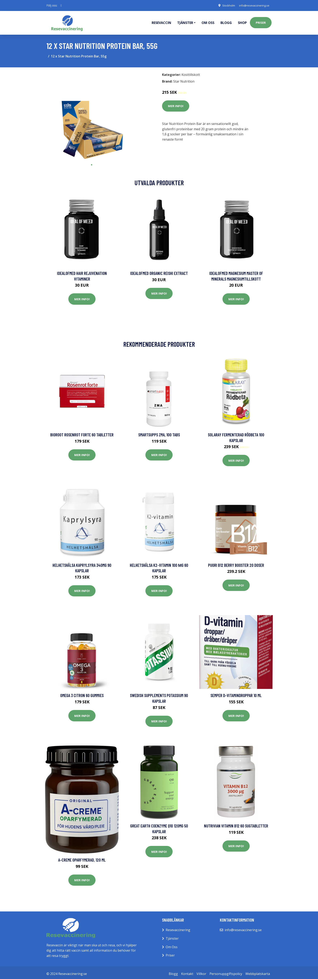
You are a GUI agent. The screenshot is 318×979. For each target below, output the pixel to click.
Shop (242, 21)
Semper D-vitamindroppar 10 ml (236, 693)
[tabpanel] (91, 113)
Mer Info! (175, 104)
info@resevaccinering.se (252, 5)
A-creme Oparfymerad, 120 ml (82, 857)
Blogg (226, 21)
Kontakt (187, 971)
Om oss (208, 21)
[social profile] (61, 5)
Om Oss (171, 944)
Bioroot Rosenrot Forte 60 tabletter (82, 432)
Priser (261, 21)
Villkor (201, 971)
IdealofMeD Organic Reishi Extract (159, 270)
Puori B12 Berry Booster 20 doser (236, 562)
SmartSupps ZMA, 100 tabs (159, 432)
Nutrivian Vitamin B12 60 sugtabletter (236, 823)
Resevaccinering (178, 927)
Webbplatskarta (257, 971)
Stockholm (225, 5)
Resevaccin (161, 21)
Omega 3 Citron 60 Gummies (82, 693)
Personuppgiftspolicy (225, 971)
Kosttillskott (191, 72)
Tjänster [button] (185, 21)
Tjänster (172, 936)
